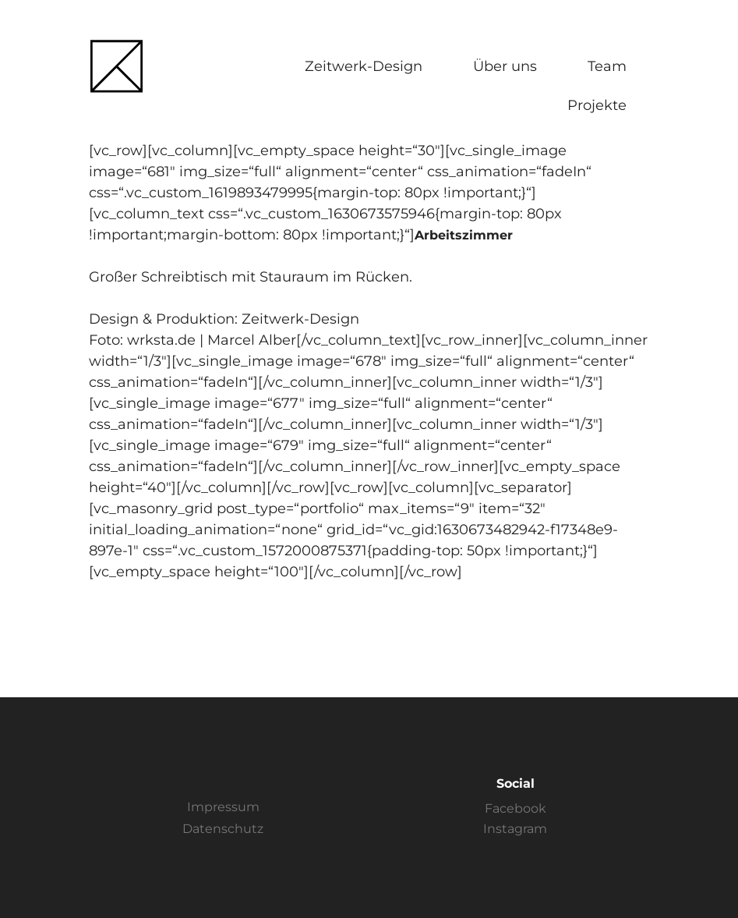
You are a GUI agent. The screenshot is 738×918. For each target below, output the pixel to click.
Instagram (515, 828)
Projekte (597, 105)
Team (607, 66)
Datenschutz (222, 828)
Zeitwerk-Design (363, 66)
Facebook (515, 808)
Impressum (223, 806)
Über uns (505, 66)
